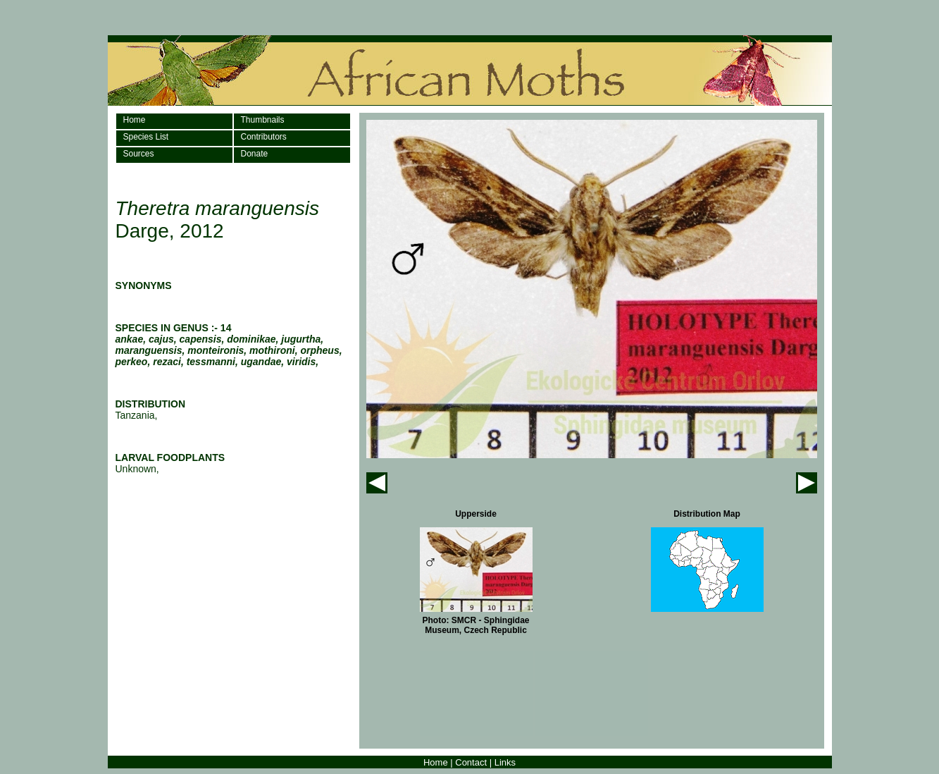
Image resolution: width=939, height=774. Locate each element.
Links (505, 762)
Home (134, 120)
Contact (471, 762)
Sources (138, 154)
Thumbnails (263, 120)
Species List (146, 137)
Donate (254, 154)
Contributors (264, 137)
